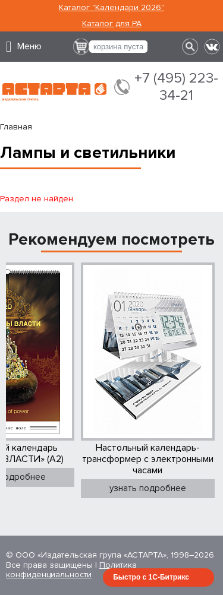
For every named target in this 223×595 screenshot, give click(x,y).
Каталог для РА (112, 23)
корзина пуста (118, 46)
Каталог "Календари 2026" (111, 7)
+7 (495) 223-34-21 (176, 87)
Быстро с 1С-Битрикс (151, 577)
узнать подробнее (147, 488)
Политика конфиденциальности (71, 570)
